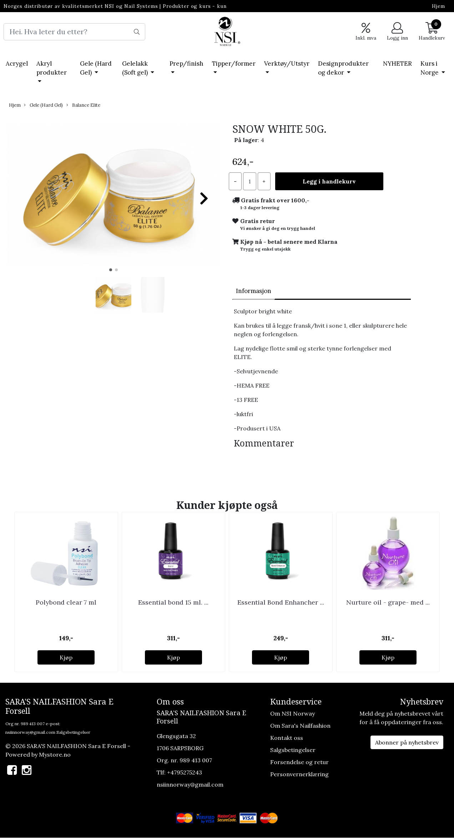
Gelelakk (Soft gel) (135, 68)
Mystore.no (55, 754)
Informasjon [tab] (253, 291)
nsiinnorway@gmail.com (30, 732)
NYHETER (397, 63)
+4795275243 (184, 772)
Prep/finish (186, 63)
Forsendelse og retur (299, 762)
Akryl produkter (51, 68)
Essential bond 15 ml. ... (173, 602)
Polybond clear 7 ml (66, 602)
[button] (110, 269)
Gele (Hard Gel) (96, 68)
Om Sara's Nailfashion (300, 725)
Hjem (438, 6)
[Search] (74, 31)
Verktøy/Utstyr (286, 63)
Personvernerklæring (299, 774)
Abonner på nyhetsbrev (407, 742)
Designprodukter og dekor (343, 68)
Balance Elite (83, 105)
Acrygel (17, 63)
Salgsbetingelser (73, 732)
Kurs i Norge (430, 68)
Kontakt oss (286, 737)
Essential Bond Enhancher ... (280, 602)
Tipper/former (234, 63)
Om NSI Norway (292, 713)
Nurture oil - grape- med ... (388, 602)
